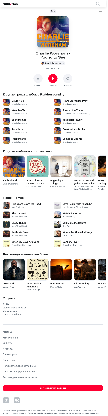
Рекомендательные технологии (20, 377)
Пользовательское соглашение (20, 366)
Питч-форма (10, 354)
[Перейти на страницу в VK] (17, 400)
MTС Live (7, 332)
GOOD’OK (8, 349)
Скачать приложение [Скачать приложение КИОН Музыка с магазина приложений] (53, 388)
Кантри (49, 68)
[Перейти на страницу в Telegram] (6, 400)
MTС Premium (10, 338)
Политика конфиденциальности (20, 371)
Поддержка (9, 360)
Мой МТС (8, 343)
